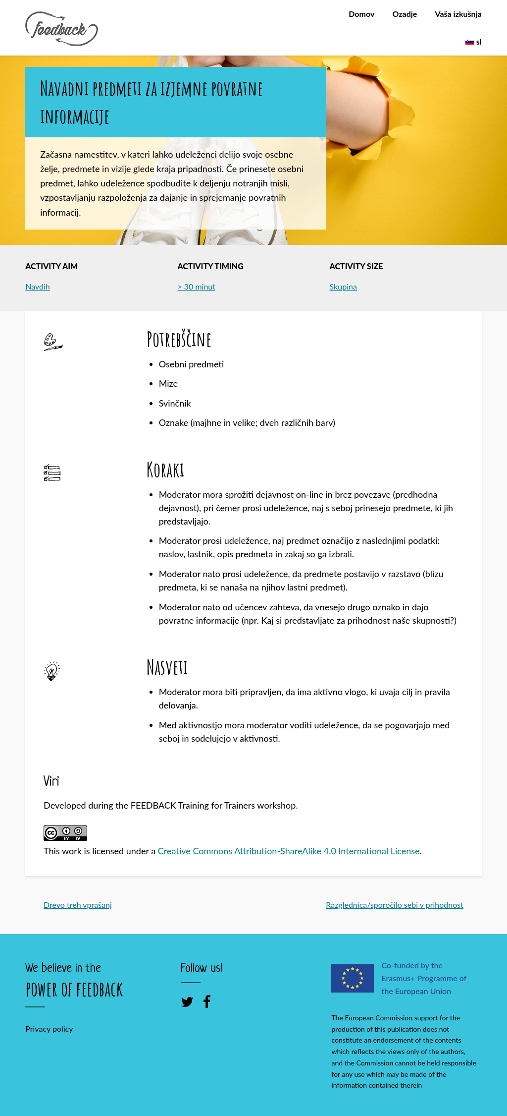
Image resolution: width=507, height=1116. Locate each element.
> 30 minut (196, 286)
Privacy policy (49, 1028)
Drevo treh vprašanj (78, 904)
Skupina (343, 286)
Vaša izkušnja (458, 13)
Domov (361, 13)
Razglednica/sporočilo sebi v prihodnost (394, 904)
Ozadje (404, 13)
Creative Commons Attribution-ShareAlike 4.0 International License (289, 850)
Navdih (37, 286)
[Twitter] (187, 1001)
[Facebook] (207, 1001)
